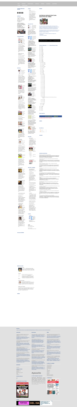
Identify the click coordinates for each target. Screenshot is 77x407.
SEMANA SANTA (30, 3)
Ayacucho (19, 69)
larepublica (48, 371)
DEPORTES (24, 3)
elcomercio (48, 370)
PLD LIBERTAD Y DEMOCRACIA (32, 169)
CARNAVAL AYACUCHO (20, 140)
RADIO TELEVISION (21, 286)
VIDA (30, 10)
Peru (32, 380)
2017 (41, 55)
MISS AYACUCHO (21, 267)
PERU (19, 110)
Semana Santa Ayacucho (20, 168)
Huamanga (37, 381)
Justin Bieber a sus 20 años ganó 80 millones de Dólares (25, 287)
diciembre (42, 62)
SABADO (35, 383)
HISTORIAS (31, 138)
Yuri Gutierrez (40, 378)
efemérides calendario (50, 374)
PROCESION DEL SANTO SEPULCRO (23, 171)
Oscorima (43, 379)
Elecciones (39, 377)
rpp (47, 369)
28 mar (43, 78)
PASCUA (33, 383)
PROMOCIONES (25, 5)
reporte (34, 216)
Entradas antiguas (57, 40)
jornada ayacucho (49, 365)
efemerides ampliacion (50, 375)
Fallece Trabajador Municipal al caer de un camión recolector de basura (22, 347)
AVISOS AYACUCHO (21, 193)
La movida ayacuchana (42, 382)
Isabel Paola (23, 268)
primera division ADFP (19, 372)
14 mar (43, 88)
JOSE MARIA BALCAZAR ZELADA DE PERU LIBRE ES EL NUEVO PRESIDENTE (32, 27)
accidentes (35, 380)
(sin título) (33, 126)
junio (42, 70)
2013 (41, 60)
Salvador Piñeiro (40, 380)
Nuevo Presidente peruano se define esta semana (33, 60)
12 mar (43, 91)
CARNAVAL (37, 3)
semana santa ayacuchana (36, 379)
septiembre (42, 66)
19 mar (43, 86)
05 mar (43, 99)
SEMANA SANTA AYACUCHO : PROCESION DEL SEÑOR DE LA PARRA (38, 349)
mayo (42, 71)
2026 (41, 46)
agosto (42, 67)
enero (42, 104)
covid (43, 381)
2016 (41, 56)
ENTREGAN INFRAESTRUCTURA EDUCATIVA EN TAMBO (47, 16)
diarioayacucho (49, 367)
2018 (41, 54)
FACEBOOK (48, 3)
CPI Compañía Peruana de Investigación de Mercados (47, 172)
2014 (41, 59)
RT (16, 378)
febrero (42, 103)
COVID (30, 215)
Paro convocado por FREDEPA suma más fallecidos (46, 195)
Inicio (50, 40)
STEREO (30, 193)
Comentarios (42, 131)
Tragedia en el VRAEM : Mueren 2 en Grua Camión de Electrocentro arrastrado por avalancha (22, 335)
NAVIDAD (42, 3)
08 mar (43, 93)
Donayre (34, 381)
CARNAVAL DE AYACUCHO (20, 204)
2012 (41, 61)
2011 (41, 106)
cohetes (44, 378)
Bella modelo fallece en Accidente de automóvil (38, 334)
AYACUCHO (20, 95)
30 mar (43, 76)
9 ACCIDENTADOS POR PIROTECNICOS (34, 85)
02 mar (43, 100)
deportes (17, 371)
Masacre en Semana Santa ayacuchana (45, 154)
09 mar (43, 92)
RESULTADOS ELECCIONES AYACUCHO (32, 228)
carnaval (40, 381)
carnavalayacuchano (21, 280)
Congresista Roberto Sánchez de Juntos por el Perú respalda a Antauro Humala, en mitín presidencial (23, 341)
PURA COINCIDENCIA (21, 38)
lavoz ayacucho (49, 368)
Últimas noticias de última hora (21, 54)
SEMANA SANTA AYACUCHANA (21, 216)
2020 (41, 51)
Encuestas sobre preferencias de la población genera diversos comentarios (22, 353)
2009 (41, 107)
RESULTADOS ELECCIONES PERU (31, 226)
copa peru (17, 367)
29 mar (43, 77)
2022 (41, 49)
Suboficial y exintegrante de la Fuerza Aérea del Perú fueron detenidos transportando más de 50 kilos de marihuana (21, 57)
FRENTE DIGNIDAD (32, 182)
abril (41, 72)
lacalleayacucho (49, 366)
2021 (41, 50)
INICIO (19, 3)
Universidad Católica (40, 383)
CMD (17, 373)
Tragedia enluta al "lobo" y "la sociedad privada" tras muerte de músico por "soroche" (21, 19)
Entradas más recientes (43, 40)
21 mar (43, 83)
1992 (41, 108)
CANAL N (17, 374)
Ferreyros (35, 382)
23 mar (43, 81)
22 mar (43, 82)
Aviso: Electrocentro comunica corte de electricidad (21, 195)
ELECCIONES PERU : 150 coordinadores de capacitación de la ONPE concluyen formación (23, 358)
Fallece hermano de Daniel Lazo (36, 339)
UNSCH (19, 273)
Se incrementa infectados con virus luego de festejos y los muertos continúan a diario (32, 38)
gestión (48, 373)
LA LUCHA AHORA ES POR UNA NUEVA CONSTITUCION (32, 184)
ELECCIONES (54, 3)
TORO (37, 383)
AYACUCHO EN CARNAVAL (26, 281)
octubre (42, 65)
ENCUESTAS (20, 121)
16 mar (43, 87)
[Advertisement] (50, 11)
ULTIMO (19, 5)
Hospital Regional (38, 382)
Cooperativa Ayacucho (21, 180)
